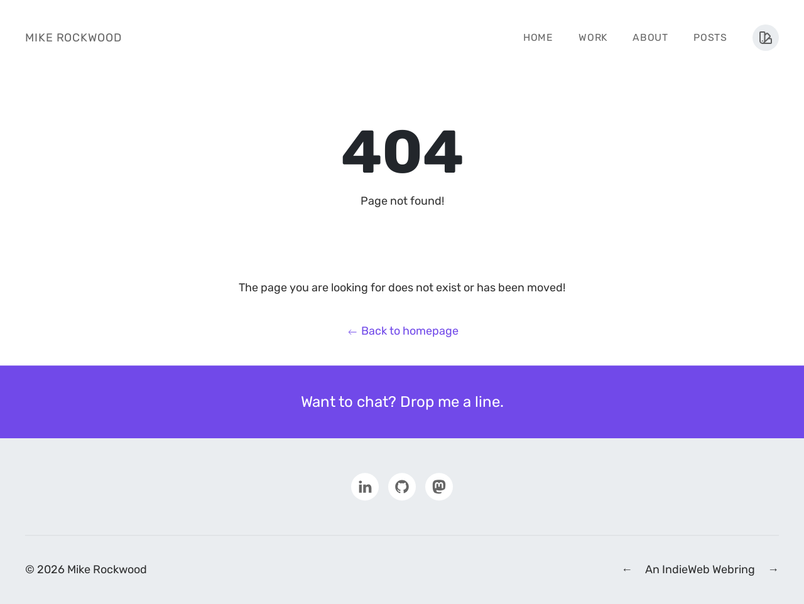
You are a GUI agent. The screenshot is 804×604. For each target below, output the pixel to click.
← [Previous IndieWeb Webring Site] (627, 569)
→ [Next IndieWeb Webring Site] (773, 569)
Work (593, 37)
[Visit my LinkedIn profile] (365, 486)
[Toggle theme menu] (765, 37)
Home (538, 37)
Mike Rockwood (73, 38)
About (650, 37)
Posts (710, 37)
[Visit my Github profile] (402, 486)
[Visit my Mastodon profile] (439, 486)
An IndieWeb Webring (700, 569)
